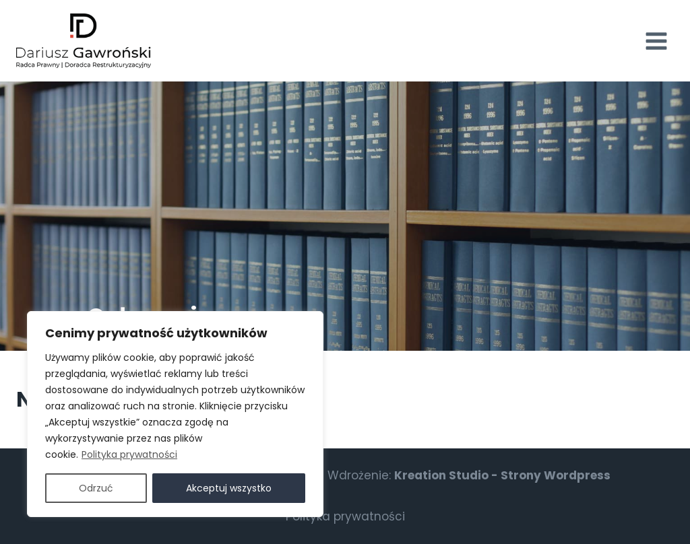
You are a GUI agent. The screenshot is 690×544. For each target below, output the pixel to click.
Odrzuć (96, 488)
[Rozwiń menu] (656, 41)
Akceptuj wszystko (229, 488)
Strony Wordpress (555, 475)
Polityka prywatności (129, 454)
